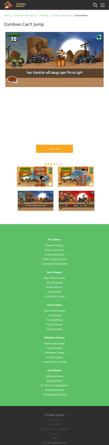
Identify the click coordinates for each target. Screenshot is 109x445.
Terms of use (54, 419)
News (54, 438)
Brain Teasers (54, 287)
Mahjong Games (54, 390)
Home (7, 15)
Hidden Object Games (54, 259)
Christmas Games (55, 296)
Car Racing (54, 315)
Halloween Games (54, 352)
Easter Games (54, 329)
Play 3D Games (54, 282)
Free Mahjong (55, 320)
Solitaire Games (55, 376)
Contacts (54, 433)
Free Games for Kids (54, 361)
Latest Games (54, 348)
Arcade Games (54, 357)
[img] (102, 5)
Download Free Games (24, 15)
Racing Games (55, 380)
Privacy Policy (54, 424)
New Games (54, 291)
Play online (54, 148)
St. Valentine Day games (54, 385)
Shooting (43, 15)
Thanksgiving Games (54, 394)
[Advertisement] (29, 114)
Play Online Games (54, 278)
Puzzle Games (54, 324)
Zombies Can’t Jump (61, 15)
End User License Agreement (54, 428)
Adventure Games (54, 343)
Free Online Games (54, 310)
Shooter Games (54, 245)
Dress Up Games (54, 250)
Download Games (55, 254)
